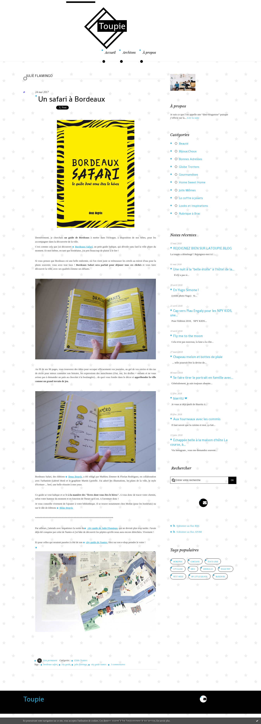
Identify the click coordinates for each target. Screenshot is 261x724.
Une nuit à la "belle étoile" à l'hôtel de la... (203, 269)
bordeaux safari (50, 664)
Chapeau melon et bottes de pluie (197, 357)
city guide (66, 664)
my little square (199, 576)
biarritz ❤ (180, 398)
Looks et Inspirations (193, 206)
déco (193, 568)
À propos (149, 52)
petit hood (178, 576)
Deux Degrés (75, 476)
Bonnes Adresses (190, 159)
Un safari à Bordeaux (71, 99)
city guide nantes (98, 664)
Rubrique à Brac (189, 214)
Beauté (183, 144)
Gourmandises (188, 175)
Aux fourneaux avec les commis (197, 419)
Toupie (112, 26)
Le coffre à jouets (191, 198)
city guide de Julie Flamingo (102, 528)
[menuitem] (110, 55)
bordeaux (208, 568)
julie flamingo (80, 664)
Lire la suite (193, 117)
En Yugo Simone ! (186, 290)
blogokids (220, 576)
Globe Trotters (80, 660)
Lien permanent (47, 660)
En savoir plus (163, 720)
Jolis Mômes (187, 190)
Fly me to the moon (188, 336)
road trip (225, 568)
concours (195, 561)
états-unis (213, 561)
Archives (129, 52)
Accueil (110, 52)
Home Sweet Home (192, 182)
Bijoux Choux (188, 151)
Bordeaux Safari (84, 246)
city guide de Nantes (96, 542)
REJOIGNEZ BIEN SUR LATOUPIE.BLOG (202, 248)
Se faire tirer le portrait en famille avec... (203, 377)
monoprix (177, 561)
